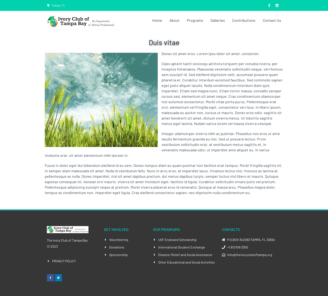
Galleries (217, 20)
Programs (195, 20)
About (174, 20)
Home (157, 20)
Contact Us (272, 20)
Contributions (243, 20)
